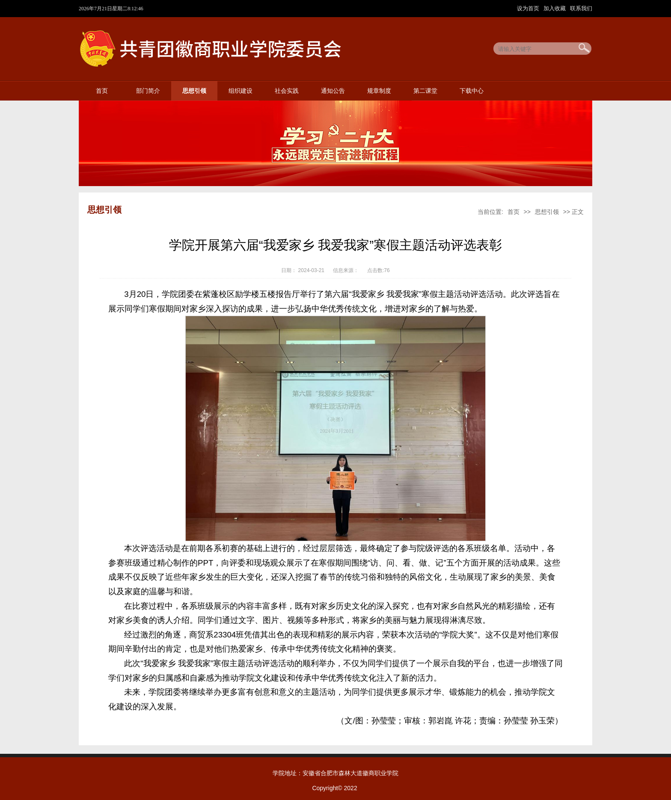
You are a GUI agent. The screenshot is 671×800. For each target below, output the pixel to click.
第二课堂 (425, 91)
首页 (102, 91)
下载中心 (472, 91)
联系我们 (581, 8)
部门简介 (148, 91)
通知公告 (333, 91)
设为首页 (529, 8)
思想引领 (194, 91)
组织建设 (240, 91)
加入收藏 (555, 8)
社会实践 (287, 91)
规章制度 (379, 91)
